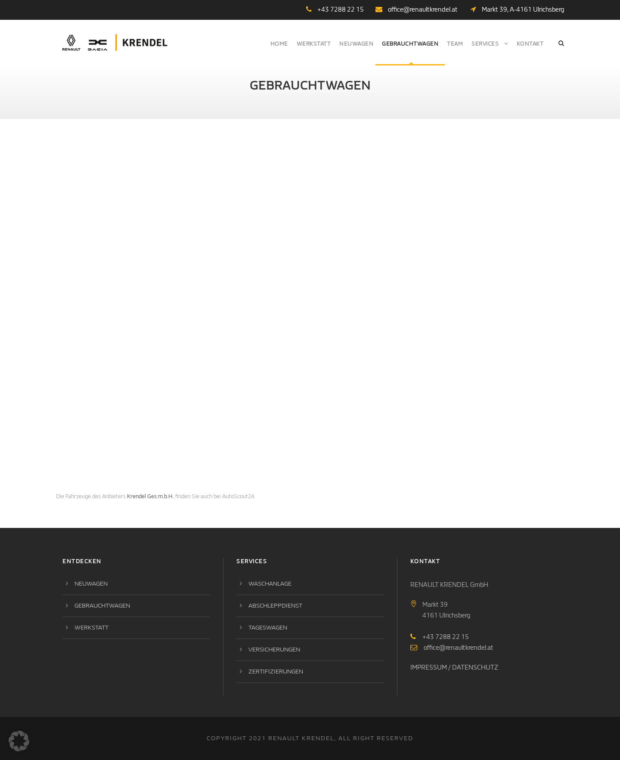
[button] (19, 741)
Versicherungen (274, 649)
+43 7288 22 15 (445, 637)
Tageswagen (267, 627)
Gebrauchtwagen (410, 43)
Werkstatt (314, 43)
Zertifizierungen (275, 671)
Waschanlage (269, 583)
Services (485, 43)
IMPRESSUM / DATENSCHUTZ (454, 667)
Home (279, 43)
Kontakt (530, 43)
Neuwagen (356, 43)
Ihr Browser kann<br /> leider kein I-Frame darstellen (288, 312)
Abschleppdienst (275, 605)
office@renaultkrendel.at (423, 9)
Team (455, 43)
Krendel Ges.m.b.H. (150, 496)
